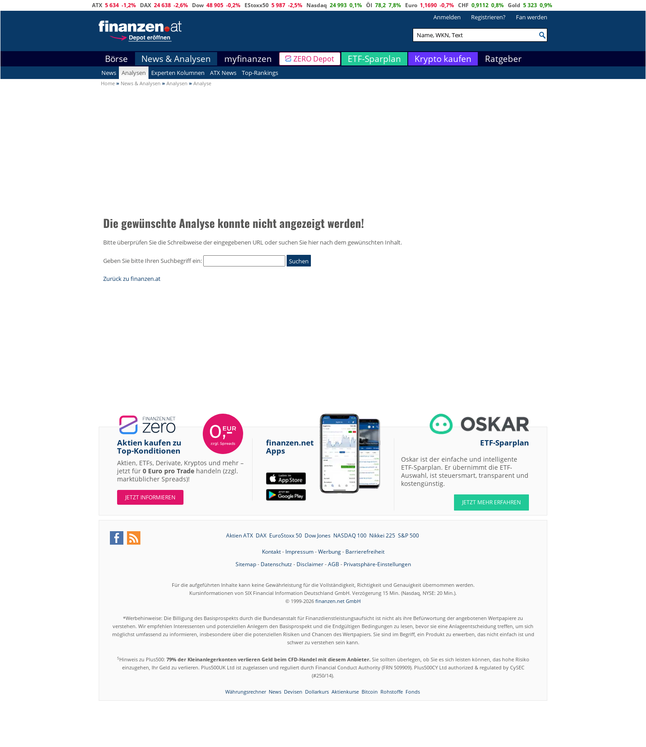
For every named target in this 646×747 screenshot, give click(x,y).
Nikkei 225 (382, 535)
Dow (198, 5)
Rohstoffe (391, 691)
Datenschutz (276, 564)
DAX (145, 5)
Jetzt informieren (150, 497)
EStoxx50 (256, 5)
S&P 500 (408, 535)
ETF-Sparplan (374, 59)
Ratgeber (503, 59)
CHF (463, 5)
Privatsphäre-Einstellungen (377, 564)
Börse (116, 59)
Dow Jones (318, 535)
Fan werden (531, 17)
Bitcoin (370, 691)
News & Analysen (176, 59)
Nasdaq (316, 5)
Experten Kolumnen (178, 73)
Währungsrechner (245, 691)
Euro (411, 5)
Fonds (413, 691)
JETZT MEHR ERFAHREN (491, 502)
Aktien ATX (239, 535)
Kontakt (271, 551)
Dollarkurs (317, 691)
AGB (333, 564)
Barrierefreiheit (364, 551)
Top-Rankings (260, 73)
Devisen (293, 691)
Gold (514, 5)
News (108, 73)
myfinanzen (248, 59)
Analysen (134, 73)
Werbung (329, 551)
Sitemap (246, 564)
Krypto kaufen (443, 59)
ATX (97, 5)
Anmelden (447, 17)
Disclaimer (310, 564)
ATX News (223, 73)
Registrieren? (488, 17)
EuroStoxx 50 (285, 535)
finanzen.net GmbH (338, 601)
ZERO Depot (313, 59)
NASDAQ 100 (350, 535)
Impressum (299, 551)
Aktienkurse (345, 691)
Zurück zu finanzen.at (132, 279)
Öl (369, 5)
